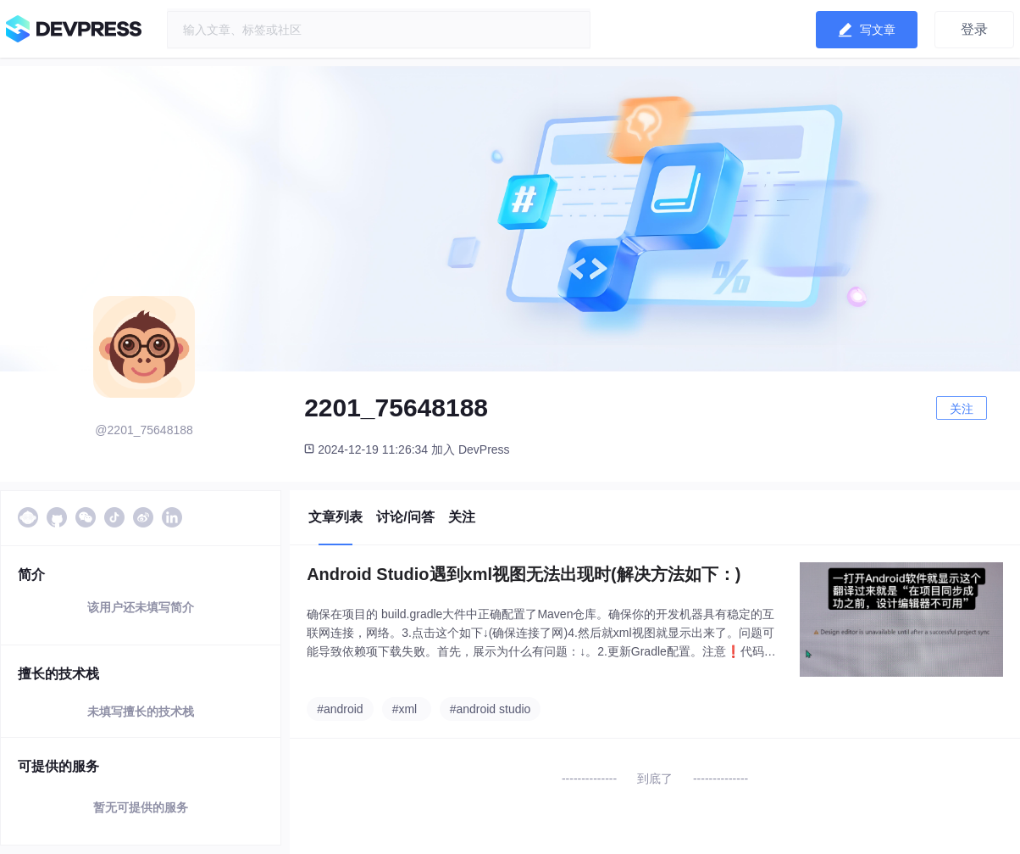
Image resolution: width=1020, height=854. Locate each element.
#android (340, 709)
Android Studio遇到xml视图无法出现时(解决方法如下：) (523, 574)
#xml (405, 709)
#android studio (490, 709)
